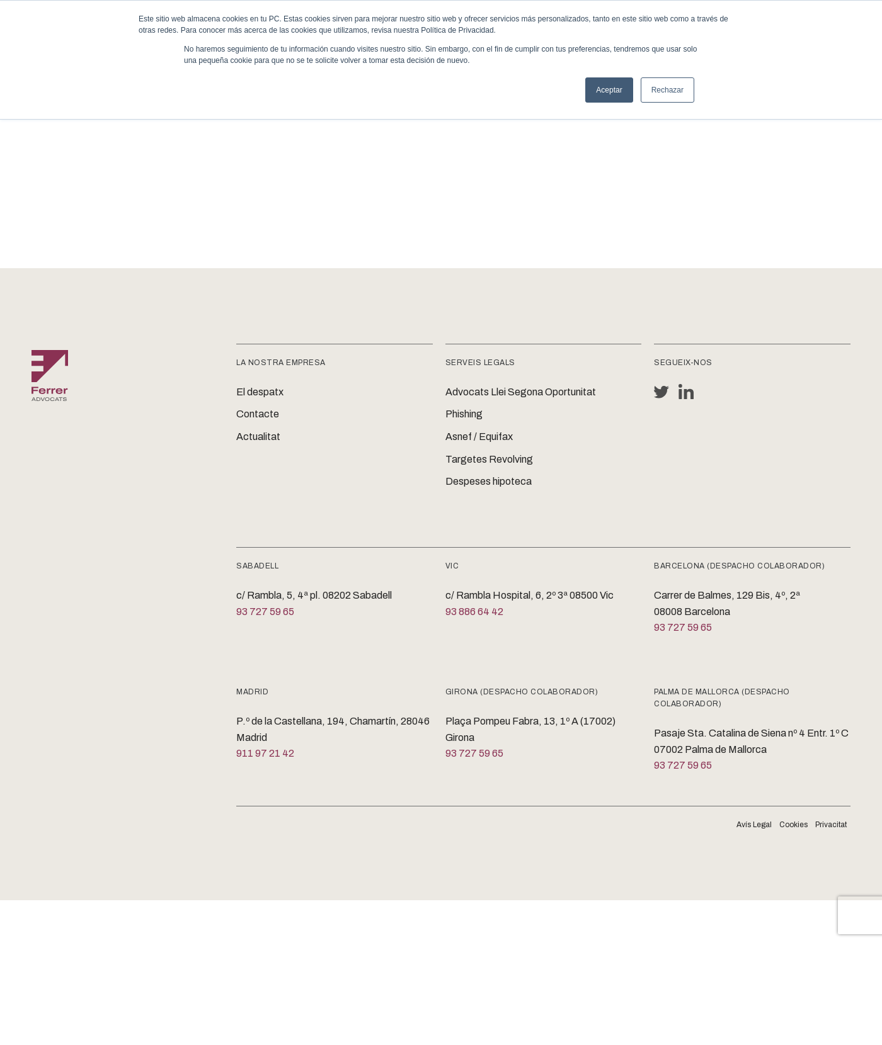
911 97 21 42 (265, 753)
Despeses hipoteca (488, 481)
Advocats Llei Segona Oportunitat (520, 392)
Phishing (464, 414)
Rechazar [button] (667, 90)
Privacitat (831, 824)
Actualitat (258, 436)
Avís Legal (754, 824)
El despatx (260, 392)
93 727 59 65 (265, 611)
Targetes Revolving (489, 459)
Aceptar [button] (609, 90)
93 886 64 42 (474, 611)
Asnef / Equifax (479, 436)
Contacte (257, 414)
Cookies (793, 824)
